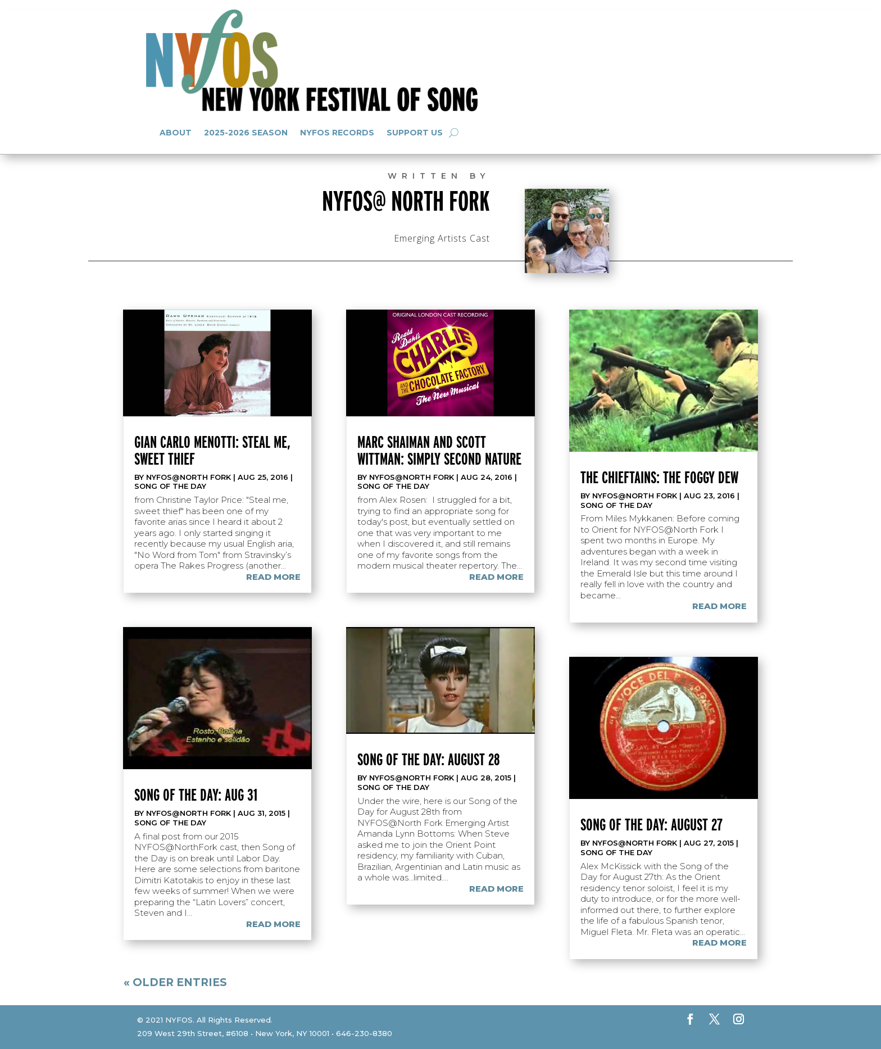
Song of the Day (170, 486)
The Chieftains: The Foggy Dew (659, 477)
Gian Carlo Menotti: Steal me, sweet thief (212, 450)
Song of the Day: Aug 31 (195, 794)
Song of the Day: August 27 (651, 824)
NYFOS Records (337, 133)
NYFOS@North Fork (188, 477)
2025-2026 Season (246, 133)
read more (273, 576)
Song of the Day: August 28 (428, 759)
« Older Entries (175, 982)
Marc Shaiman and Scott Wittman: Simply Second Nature (439, 450)
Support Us (415, 133)
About (176, 133)
